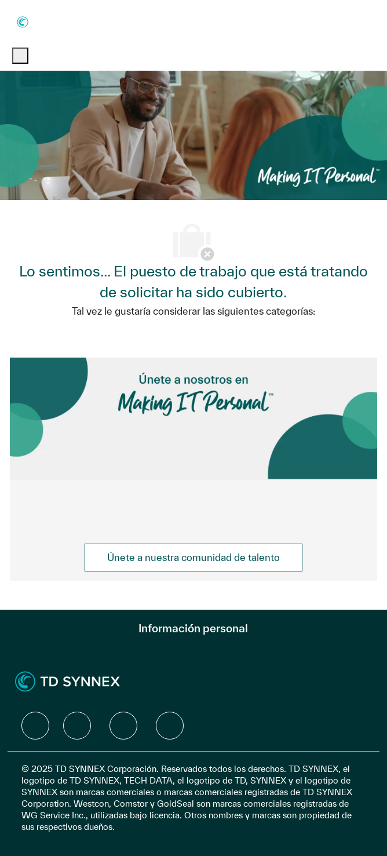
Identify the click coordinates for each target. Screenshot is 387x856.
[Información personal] (193, 628)
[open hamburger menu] (20, 56)
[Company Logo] (46, 21)
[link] (193, 557)
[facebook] (35, 726)
